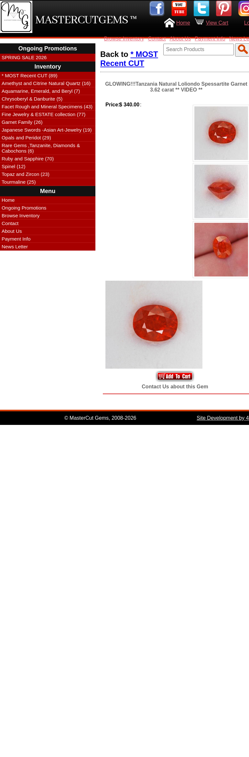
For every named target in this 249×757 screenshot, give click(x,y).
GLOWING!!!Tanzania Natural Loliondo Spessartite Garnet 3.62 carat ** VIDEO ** (176, 86)
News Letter (15, 246)
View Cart (217, 23)
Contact (157, 38)
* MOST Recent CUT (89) (29, 75)
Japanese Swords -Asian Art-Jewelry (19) (47, 130)
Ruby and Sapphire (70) (28, 158)
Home (183, 23)
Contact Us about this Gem (175, 386)
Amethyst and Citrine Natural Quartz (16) (46, 83)
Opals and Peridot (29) (26, 137)
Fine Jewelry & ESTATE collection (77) (43, 114)
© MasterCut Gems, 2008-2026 (100, 418)
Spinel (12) (13, 166)
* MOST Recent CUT (129, 59)
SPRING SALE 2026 (24, 57)
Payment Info (210, 38)
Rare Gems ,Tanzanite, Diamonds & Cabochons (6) (41, 148)
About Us (180, 38)
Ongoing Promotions (24, 208)
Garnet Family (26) (22, 122)
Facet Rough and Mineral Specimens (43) (47, 106)
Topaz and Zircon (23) (25, 174)
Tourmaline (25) (19, 182)
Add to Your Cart (175, 376)
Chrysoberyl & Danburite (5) (32, 99)
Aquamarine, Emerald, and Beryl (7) (41, 91)
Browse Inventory (124, 38)
